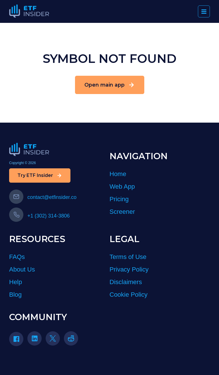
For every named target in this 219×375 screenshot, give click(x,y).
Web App (122, 186)
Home (118, 173)
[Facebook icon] (16, 339)
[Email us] (16, 197)
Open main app (109, 84)
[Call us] (16, 215)
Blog (15, 294)
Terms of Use (128, 256)
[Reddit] (73, 340)
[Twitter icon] (53, 338)
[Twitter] (55, 340)
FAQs (17, 256)
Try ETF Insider (39, 175)
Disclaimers (126, 282)
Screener (122, 211)
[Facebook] (18, 341)
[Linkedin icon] (34, 338)
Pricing (119, 199)
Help (15, 282)
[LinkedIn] (36, 340)
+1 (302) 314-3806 (39, 216)
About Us (22, 269)
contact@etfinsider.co (42, 197)
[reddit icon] (71, 338)
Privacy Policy (129, 269)
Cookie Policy (128, 294)
